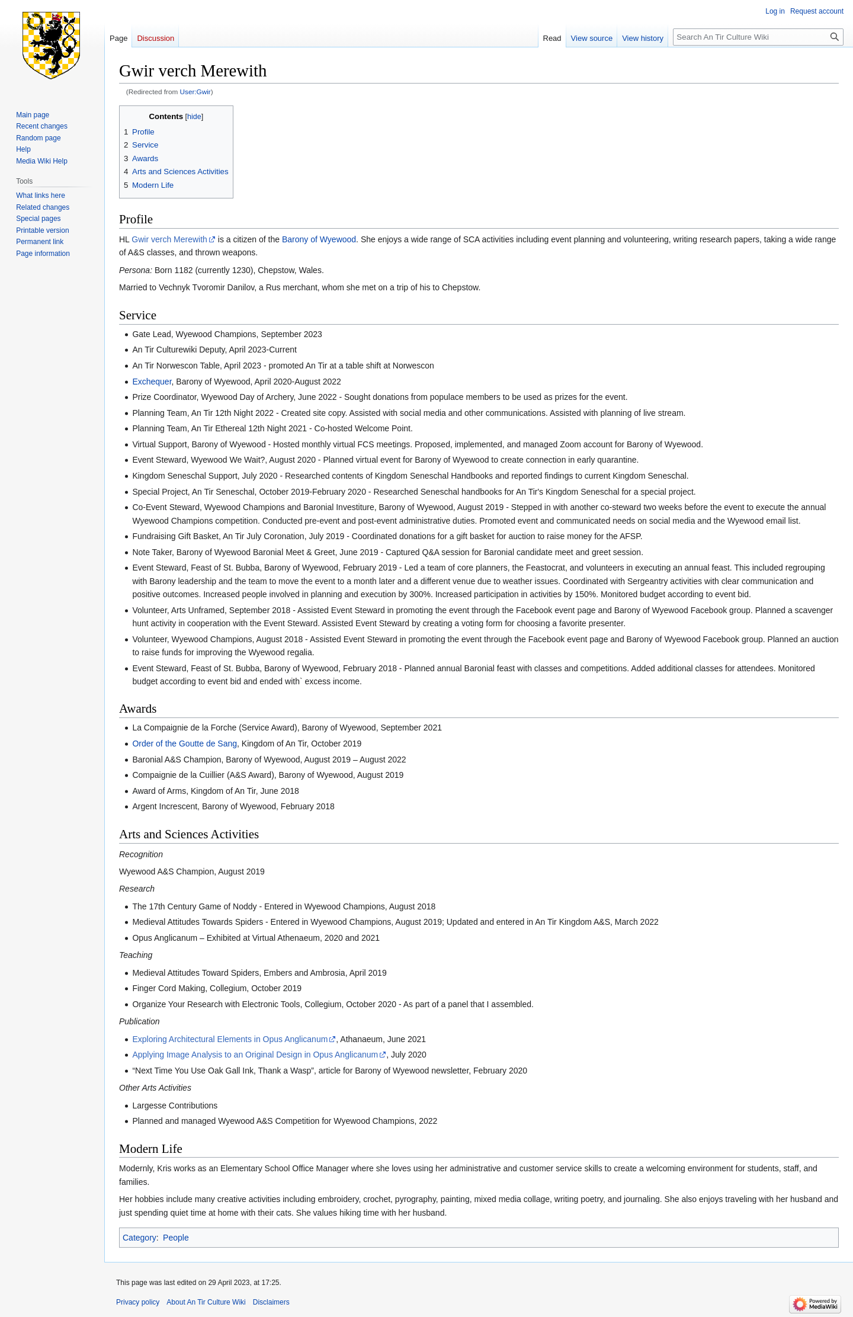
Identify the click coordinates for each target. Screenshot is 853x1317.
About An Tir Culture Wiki (205, 1302)
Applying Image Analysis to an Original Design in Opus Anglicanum (255, 1054)
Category (139, 1237)
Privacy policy (137, 1302)
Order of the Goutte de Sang (184, 743)
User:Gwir (195, 91)
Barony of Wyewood (319, 239)
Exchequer (151, 381)
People (176, 1237)
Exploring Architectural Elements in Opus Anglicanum (230, 1039)
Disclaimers (271, 1302)
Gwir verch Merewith (169, 239)
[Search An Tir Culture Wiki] (758, 37)
